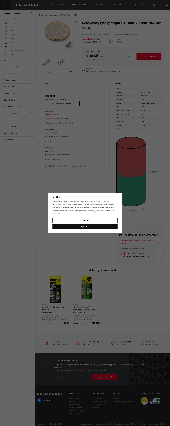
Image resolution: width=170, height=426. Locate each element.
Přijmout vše (85, 227)
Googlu (71, 208)
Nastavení (85, 221)
